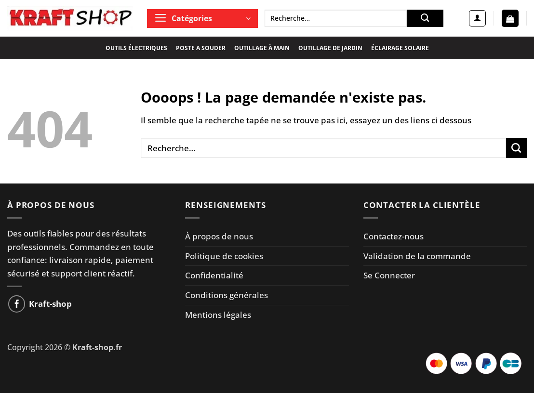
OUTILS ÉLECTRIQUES (136, 48)
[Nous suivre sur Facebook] (17, 304)
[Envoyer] (425, 18)
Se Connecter (389, 275)
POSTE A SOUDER (201, 48)
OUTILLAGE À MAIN (262, 48)
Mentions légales (218, 314)
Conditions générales (226, 295)
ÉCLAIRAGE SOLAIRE (400, 48)
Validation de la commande (417, 256)
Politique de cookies (224, 256)
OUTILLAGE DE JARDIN (330, 48)
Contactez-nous (393, 236)
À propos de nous (219, 236)
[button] (202, 18)
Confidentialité (214, 275)
